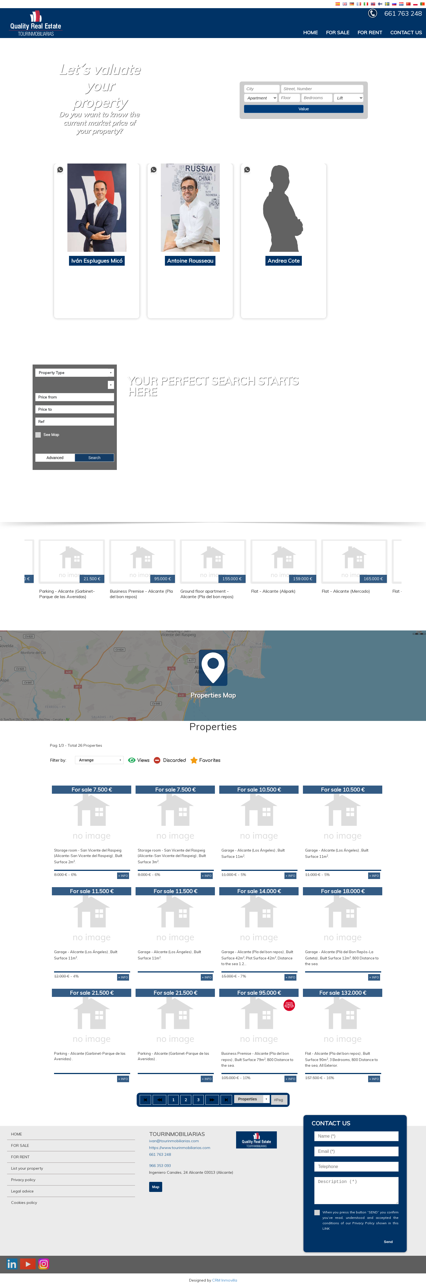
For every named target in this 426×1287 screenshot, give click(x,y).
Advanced (54, 458)
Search (94, 458)
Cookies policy (24, 1202)
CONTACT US (406, 32)
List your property (27, 1168)
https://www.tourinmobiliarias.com (179, 1147)
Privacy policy (23, 1179)
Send (388, 1242)
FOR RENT (370, 32)
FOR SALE (337, 32)
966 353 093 (160, 1165)
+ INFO (123, 876)
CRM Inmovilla (224, 1280)
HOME (310, 32)
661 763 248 (160, 1154)
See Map (51, 434)
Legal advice (22, 1191)
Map (155, 1187)
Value (304, 108)
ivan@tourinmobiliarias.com (174, 1140)
